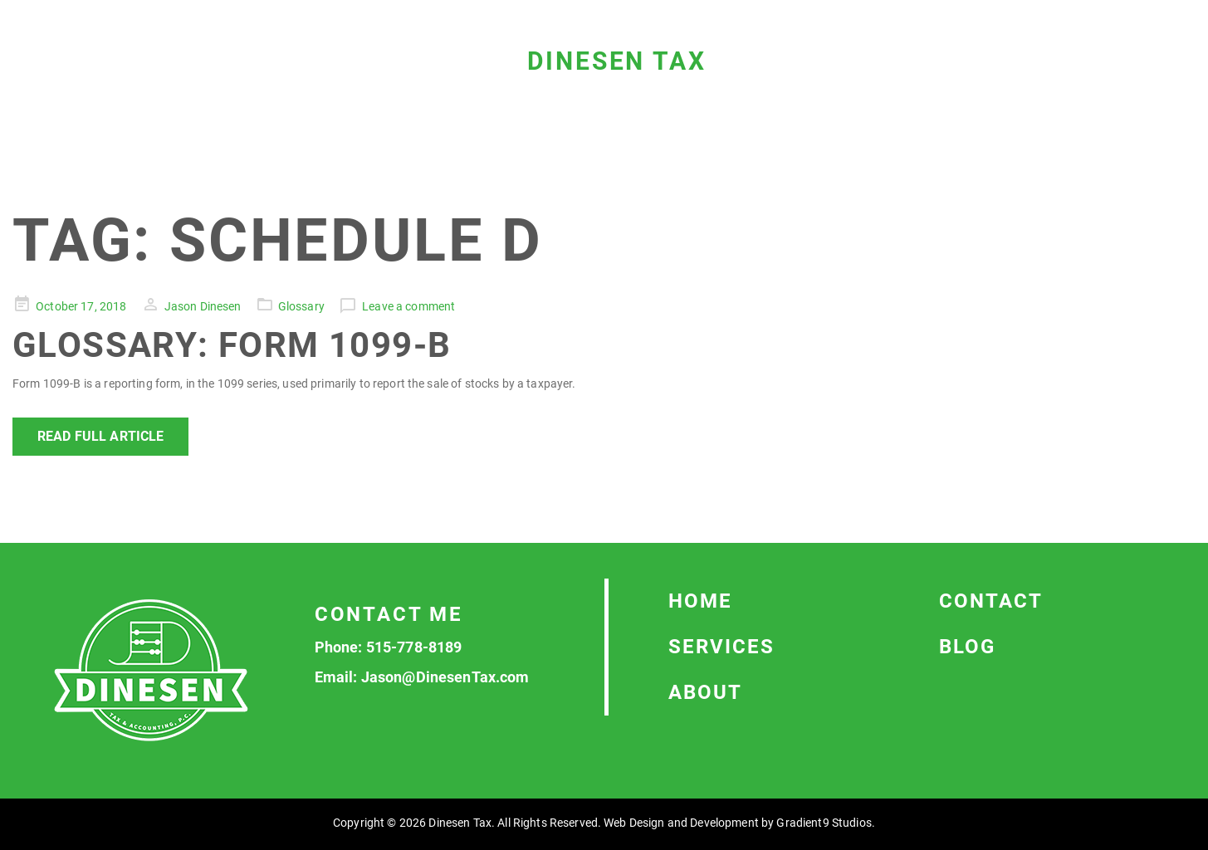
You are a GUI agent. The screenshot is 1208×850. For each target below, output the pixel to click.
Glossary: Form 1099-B (231, 345)
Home (700, 601)
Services (721, 646)
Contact (991, 601)
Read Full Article (100, 436)
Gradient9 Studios (823, 822)
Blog (967, 646)
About (705, 692)
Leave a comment (408, 306)
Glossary (301, 306)
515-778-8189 (414, 647)
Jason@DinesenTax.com (445, 677)
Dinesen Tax (617, 61)
